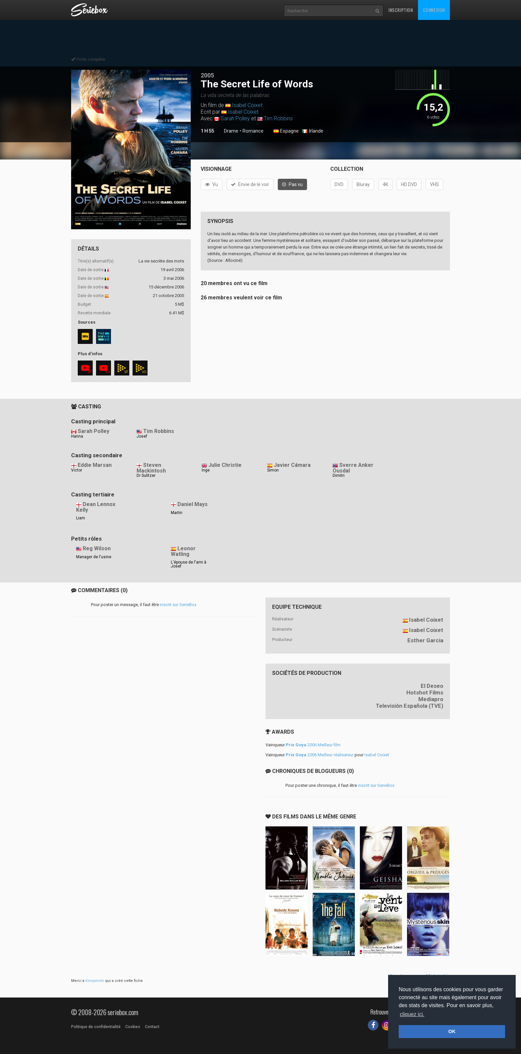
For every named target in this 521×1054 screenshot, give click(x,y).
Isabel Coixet (247, 105)
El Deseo (432, 686)
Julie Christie (225, 465)
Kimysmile (94, 981)
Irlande (312, 131)
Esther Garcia (425, 640)
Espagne (286, 131)
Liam (80, 518)
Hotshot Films (424, 692)
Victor (76, 470)
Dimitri (339, 475)
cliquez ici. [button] (412, 1014)
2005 (207, 75)
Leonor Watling (183, 551)
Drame (231, 131)
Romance (253, 131)
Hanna (77, 436)
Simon (273, 470)
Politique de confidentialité (96, 1026)
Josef (142, 436)
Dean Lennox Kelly (95, 507)
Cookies (132, 1026)
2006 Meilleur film (313, 744)
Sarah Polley (235, 118)
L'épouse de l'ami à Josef (188, 564)
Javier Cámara (292, 465)
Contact (152, 1026)
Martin (176, 512)
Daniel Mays (192, 504)
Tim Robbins (278, 118)
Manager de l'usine (93, 557)
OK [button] (452, 1031)
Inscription (400, 9)
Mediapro (430, 699)
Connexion (434, 9)
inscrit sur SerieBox (178, 604)
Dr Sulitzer (146, 475)
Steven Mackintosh (151, 468)
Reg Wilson (97, 548)
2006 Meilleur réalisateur (320, 754)
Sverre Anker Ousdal (353, 468)
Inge (206, 470)
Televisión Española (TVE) (409, 705)
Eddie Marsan (95, 465)
